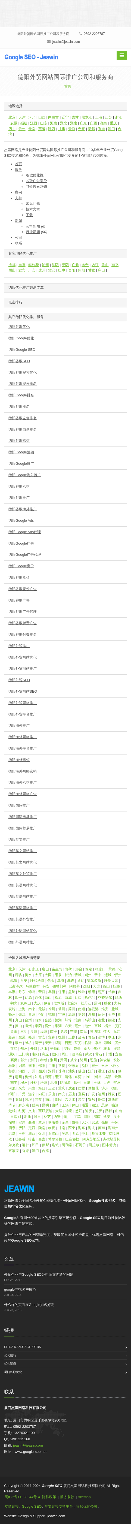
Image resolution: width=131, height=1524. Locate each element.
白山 (48, 997)
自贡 (22, 265)
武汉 (88, 1054)
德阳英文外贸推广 (22, 874)
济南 (81, 1037)
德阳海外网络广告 (22, 794)
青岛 (91, 1037)
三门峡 (23, 1054)
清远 (68, 1077)
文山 (31, 1111)
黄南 (101, 1128)
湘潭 (22, 1066)
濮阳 (106, 1048)
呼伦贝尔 (111, 981)
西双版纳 (45, 1111)
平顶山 (55, 1048)
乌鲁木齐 (99, 1133)
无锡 (41, 1009)
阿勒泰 (67, 1145)
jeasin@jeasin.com (63, 42)
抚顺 (116, 986)
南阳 (35, 1054)
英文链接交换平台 (59, 1506)
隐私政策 (49, 1497)
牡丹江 (86, 1003)
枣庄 (111, 1037)
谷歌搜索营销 (36, 187)
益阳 (85, 1066)
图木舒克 (109, 1145)
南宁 (13, 1083)
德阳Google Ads (21, 520)
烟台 (18, 1043)
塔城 (55, 1145)
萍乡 (106, 1032)
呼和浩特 (37, 981)
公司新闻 (33, 226)
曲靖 (55, 1105)
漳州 (43, 1032)
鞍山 (106, 986)
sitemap (84, 1497)
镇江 (22, 1014)
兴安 (45, 986)
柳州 (23, 1083)
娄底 (11, 1071)
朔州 (88, 975)
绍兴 (101, 1014)
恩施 (93, 1060)
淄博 (101, 1037)
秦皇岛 (57, 969)
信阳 (55, 1054)
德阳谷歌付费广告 (22, 623)
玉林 (97, 1083)
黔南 (35, 1105)
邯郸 (68, 969)
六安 (68, 1026)
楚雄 (11, 1111)
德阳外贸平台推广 (22, 714)
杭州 (51, 1014)
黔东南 (23, 1105)
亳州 (78, 1026)
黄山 (18, 1026)
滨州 (117, 1043)
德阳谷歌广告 (19, 600)
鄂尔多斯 (94, 981)
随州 (83, 1060)
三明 (23, 1032)
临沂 (88, 1043)
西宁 (71, 1128)
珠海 (61, 1071)
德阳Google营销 (21, 452)
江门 (91, 1071)
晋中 (97, 975)
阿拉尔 (94, 1145)
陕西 (51, 129)
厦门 (117, 1026)
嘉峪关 (53, 1122)
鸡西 (118, 997)
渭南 (97, 1117)
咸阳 (87, 1117)
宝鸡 (77, 1117)
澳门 (111, 129)
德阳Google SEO (21, 350)
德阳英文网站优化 (22, 862)
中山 (88, 1077)
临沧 (114, 1105)
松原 (58, 997)
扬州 (11, 1014)
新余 (11, 1037)
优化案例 (10, 1363)
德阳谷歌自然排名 (22, 429)
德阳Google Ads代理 (24, 532)
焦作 (97, 1048)
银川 (41, 1133)
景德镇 (95, 1032)
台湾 (45, 1151)
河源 (48, 1077)
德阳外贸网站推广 (22, 668)
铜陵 (111, 1020)
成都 (11, 265)
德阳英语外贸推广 (22, 919)
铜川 (67, 1117)
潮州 (97, 1077)
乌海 (60, 981)
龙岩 (63, 1032)
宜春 (51, 1037)
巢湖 (58, 1026)
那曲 (27, 1117)
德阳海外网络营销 (22, 771)
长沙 (116, 1060)
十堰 (108, 1054)
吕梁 (23, 981)
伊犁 (45, 1145)
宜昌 (118, 1054)
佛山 (81, 1071)
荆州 (53, 1060)
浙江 (118, 117)
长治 (68, 975)
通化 (38, 997)
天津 (22, 117)
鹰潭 (22, 1037)
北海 (53, 1083)
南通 (81, 1009)
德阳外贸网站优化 (22, 657)
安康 (22, 1122)
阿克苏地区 (91, 1139)
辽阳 (61, 992)
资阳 (71, 270)
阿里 (37, 1117)
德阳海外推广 (19, 725)
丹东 (22, 992)
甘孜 (91, 270)
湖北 (63, 123)
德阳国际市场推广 (22, 817)
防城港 (65, 1083)
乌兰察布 (33, 986)
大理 (58, 1111)
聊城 (107, 1043)
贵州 (22, 129)
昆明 (45, 1105)
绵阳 (65, 265)
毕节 (11, 1105)
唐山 (45, 969)
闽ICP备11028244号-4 (22, 1497)
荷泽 (13, 1048)
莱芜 (78, 1043)
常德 (61, 1066)
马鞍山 (90, 1020)
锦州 (31, 992)
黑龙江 (87, 117)
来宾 (22, 1088)
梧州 (43, 1083)
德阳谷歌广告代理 (22, 611)
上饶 (71, 1037)
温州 (71, 1014)
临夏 (51, 1128)
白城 (68, 997)
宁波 (61, 1014)
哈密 (31, 1139)
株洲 (11, 1066)
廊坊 (18, 975)
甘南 (61, 1128)
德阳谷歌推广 (19, 498)
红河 (22, 1111)
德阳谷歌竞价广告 (22, 589)
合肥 (48, 1020)
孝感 (43, 1060)
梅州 (28, 1077)
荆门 (33, 1060)
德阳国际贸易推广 (22, 828)
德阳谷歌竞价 (19, 577)
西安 (57, 1117)
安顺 (91, 1099)
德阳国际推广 (19, 805)
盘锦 (71, 992)
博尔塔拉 (55, 1139)
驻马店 (77, 1054)
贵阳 (58, 1099)
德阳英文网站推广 (22, 851)
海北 (91, 1128)
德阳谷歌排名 (19, 407)
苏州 (71, 1009)
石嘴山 (53, 1133)
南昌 (83, 1032)
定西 (31, 1128)
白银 (75, 1122)
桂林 (33, 1083)
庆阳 (22, 1128)
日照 (68, 1043)
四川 (11, 129)
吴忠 (65, 1133)
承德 (112, 969)
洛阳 (43, 1048)
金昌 (65, 1122)
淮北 (101, 1020)
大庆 (37, 1003)
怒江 (78, 1111)
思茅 (104, 1105)
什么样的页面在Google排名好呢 (29, 1305)
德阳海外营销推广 (22, 782)
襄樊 (13, 1060)
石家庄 (33, 969)
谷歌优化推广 (36, 175)
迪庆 (88, 1111)
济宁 (38, 1043)
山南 (118, 1111)
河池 (11, 1088)
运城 (107, 975)
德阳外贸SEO (19, 680)
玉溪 (65, 1105)
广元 (75, 265)
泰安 (48, 1043)
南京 (31, 1009)
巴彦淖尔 (15, 986)
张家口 (100, 969)
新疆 (91, 129)
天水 (85, 1122)
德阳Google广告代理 (24, 555)
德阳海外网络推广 (22, 737)
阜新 (51, 992)
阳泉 (58, 975)
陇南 (41, 1128)
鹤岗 (13, 1003)
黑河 (97, 1003)
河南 (53, 123)
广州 (31, 1071)
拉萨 (98, 1111)
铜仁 (101, 1099)
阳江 (58, 1077)
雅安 (51, 270)
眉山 (11, 270)
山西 (41, 117)
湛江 (101, 1071)
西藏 (41, 129)
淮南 (78, 1020)
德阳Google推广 (21, 463)
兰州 (41, 1122)
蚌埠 (68, 1020)
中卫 (85, 1133)
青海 (71, 129)
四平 (18, 997)
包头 (50, 981)
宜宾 (22, 270)
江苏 (108, 117)
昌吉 (41, 1139)
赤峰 (70, 981)
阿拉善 (74, 986)
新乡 (87, 1048)
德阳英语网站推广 (22, 896)
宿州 (48, 1026)
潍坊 (28, 1043)
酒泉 (11, 1128)
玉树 (22, 1133)
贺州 (116, 1083)
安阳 (67, 1048)
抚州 (61, 1037)
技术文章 (33, 209)
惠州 (18, 1077)
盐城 (114, 1009)
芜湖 (58, 1020)
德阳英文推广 (19, 839)
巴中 (61, 270)
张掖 (104, 1122)
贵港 (87, 1083)
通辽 (80, 981)
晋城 (78, 975)
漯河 (11, 1054)
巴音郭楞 (72, 1139)
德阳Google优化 (21, 338)
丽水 (38, 1020)
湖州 (91, 1014)
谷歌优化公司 (86, 1506)
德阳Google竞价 (21, 566)
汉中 (116, 1117)
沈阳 (86, 986)
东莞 (78, 1077)
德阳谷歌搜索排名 (22, 384)
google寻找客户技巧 (20, 1289)
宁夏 (81, 129)
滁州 (28, 1026)
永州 (104, 1066)
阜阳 (38, 1026)
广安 (31, 270)
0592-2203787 (92, 34)
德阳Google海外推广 (24, 475)
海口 (41, 1088)
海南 (103, 123)
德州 (97, 1043)
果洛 (11, 1133)
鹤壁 (77, 1048)
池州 (88, 1026)
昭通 (85, 1105)
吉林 (75, 117)
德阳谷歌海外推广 (22, 509)
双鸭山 (25, 1003)
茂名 (111, 1071)
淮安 (104, 1009)
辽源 (28, 997)
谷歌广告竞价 (36, 181)
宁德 (73, 1032)
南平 (53, 1032)
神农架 (105, 1060)
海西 (31, 1133)
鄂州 (23, 1060)
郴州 (95, 1066)
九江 (116, 1032)
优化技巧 (10, 1355)
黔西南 (113, 1099)
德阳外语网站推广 (22, 942)
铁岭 (81, 992)
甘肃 (61, 129)
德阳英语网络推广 (22, 908)
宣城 (97, 1026)
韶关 (41, 1071)
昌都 (108, 1111)
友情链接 (12, 1506)
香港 (101, 129)
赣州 (31, 1037)
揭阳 (107, 1077)
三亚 (51, 1088)
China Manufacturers (22, 1346)
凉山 (101, 270)
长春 (111, 992)
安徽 (13, 123)
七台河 (72, 1003)
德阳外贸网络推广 (22, 703)
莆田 (13, 1032)
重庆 (113, 123)
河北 (31, 117)
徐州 (51, 1009)
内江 (95, 265)
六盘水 (70, 1099)
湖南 (73, 123)
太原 (38, 975)
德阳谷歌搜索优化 (22, 372)
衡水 (28, 975)
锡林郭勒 (59, 986)
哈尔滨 (90, 997)
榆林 (11, 1122)
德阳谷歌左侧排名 (22, 418)
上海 (98, 117)
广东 (83, 123)
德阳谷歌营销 (19, 441)
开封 (33, 1048)
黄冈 (63, 1060)
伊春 (47, 1003)
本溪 (11, 992)
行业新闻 (33, 232)
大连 (96, 986)
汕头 (71, 1071)
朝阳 (91, 992)
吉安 (41, 1037)
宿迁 (41, 1014)
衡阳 (31, 1066)
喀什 (25, 1145)
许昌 (116, 1048)
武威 (95, 1122)
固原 (75, 1133)
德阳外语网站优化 (22, 931)
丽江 (95, 1105)
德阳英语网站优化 (22, 885)
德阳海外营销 (19, 760)
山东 (43, 123)
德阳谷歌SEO (19, 361)
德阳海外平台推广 (22, 748)
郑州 (23, 1048)
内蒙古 (53, 117)
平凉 (114, 1122)
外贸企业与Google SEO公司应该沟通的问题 (38, 1274)
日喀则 (15, 1117)
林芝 (47, 1117)
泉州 (33, 1032)
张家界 (73, 1066)
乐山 (104, 265)
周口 (65, 1054)
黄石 (98, 1054)
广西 (93, 123)
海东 (81, 1128)
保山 (75, 1105)
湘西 (22, 1071)
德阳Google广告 (21, 543)
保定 (88, 969)
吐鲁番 (20, 1139)
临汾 (13, 981)
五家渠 (13, 1151)
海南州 (113, 1128)
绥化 (107, 1003)
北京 (11, 117)
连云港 (93, 1009)
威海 (58, 1043)
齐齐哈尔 (105, 997)
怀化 (114, 1066)
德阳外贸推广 (19, 646)
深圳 (51, 1071)
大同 (48, 975)
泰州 (31, 1014)
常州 (61, 1009)
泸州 (45, 265)
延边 (78, 997)
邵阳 (41, 1066)
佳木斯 (59, 1003)
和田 (35, 1145)
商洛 (31, 1122)
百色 (106, 1083)
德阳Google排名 (21, 395)
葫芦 (101, 992)
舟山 (18, 1020)
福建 (23, 123)
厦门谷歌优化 (13, 1372)
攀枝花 (33, 265)
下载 (29, 215)
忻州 (117, 975)
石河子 (80, 1145)
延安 (106, 1117)
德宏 (68, 1111)
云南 (31, 129)
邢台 (78, 969)
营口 (41, 992)
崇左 (31, 1088)
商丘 (45, 1054)
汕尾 (38, 1077)
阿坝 (81, 270)
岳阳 (51, 1066)
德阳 (55, 265)
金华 (111, 1014)
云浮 (117, 1077)
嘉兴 (81, 1014)
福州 (107, 1026)
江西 (33, 123)
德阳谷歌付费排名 (22, 634)
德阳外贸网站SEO (22, 691)
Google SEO (32, 1506)
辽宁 (65, 117)
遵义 (81, 1099)
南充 (114, 265)
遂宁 (85, 265)
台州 (28, 1020)
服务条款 (67, 1497)
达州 (41, 270)
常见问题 (33, 203)
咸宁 (73, 1060)
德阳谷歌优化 (19, 327)
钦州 (77, 1083)
